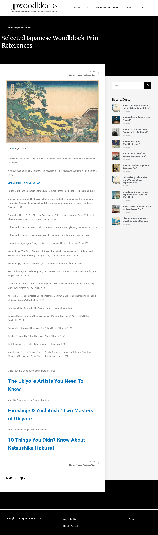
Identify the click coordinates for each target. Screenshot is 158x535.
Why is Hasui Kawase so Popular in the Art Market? (135, 130)
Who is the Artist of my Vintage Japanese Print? (134, 154)
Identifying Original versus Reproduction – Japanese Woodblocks (135, 195)
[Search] (147, 85)
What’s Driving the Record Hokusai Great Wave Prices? (136, 106)
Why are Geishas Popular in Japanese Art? (136, 166)
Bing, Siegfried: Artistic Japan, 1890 (25, 183)
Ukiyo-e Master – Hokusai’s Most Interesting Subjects (136, 219)
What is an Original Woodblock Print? (132, 142)
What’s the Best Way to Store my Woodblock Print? (137, 207)
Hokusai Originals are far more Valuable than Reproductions (135, 180)
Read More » (127, 111)
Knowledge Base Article (19, 27)
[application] (84, 8)
